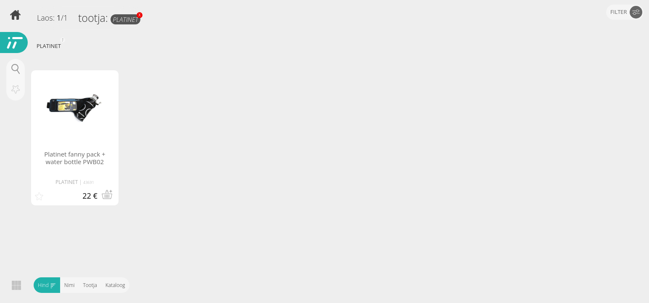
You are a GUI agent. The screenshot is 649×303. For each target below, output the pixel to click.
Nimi (69, 285)
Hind (47, 285)
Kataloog (115, 285)
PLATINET (126, 19)
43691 (88, 182)
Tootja (90, 285)
